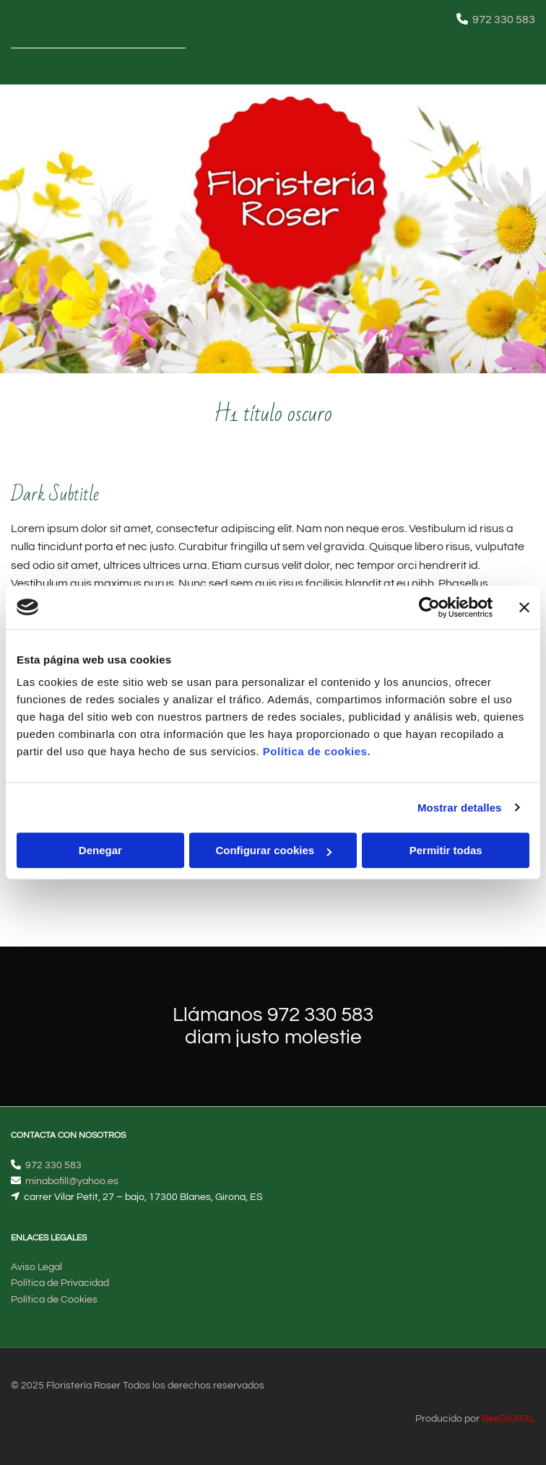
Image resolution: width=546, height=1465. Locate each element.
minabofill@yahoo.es (71, 1181)
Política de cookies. (316, 751)
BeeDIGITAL (508, 1419)
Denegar (100, 850)
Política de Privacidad (60, 1283)
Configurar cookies (273, 850)
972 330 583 (503, 19)
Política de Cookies (54, 1300)
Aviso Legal (36, 1267)
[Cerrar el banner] (524, 607)
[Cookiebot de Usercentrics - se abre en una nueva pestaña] (429, 607)
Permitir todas (446, 850)
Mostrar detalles (459, 807)
